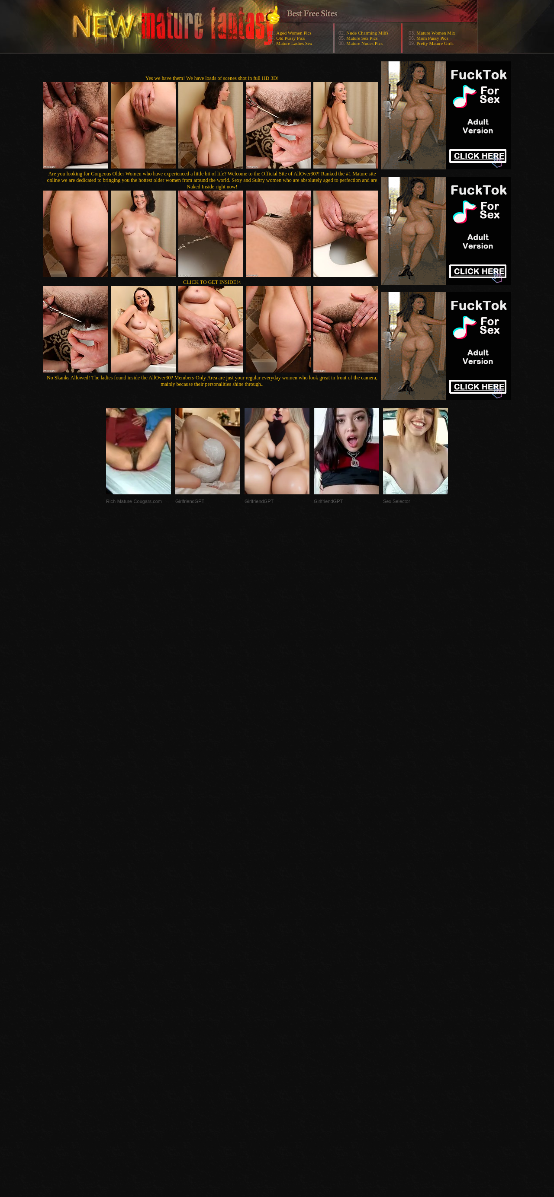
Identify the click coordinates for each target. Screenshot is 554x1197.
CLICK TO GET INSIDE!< (212, 282)
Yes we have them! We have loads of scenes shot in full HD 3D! (212, 78)
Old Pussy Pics (290, 38)
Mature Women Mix (435, 32)
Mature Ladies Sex (294, 43)
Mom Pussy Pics (432, 38)
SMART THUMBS (292, 1024)
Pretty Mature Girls (435, 43)
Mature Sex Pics (361, 38)
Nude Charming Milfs (367, 32)
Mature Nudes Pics (364, 43)
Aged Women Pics (293, 32)
